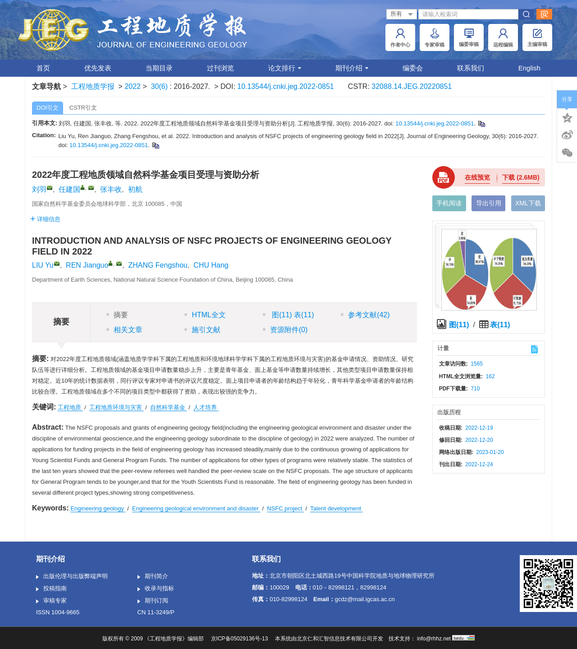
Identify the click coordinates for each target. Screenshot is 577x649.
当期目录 (159, 68)
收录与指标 (155, 589)
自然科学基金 (168, 407)
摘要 (117, 315)
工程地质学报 (92, 86)
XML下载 (528, 203)
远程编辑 (503, 37)
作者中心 (400, 37)
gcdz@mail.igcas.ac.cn (365, 599)
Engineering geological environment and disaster (196, 508)
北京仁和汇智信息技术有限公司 (334, 638)
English (529, 68)
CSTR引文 (83, 107)
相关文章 (124, 330)
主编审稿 (537, 38)
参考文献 (365, 315)
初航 (135, 189)
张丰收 (111, 189)
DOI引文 (48, 107)
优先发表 (97, 68)
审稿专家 (51, 601)
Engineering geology (97, 508)
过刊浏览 (220, 68)
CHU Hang (210, 265)
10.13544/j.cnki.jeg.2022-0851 (285, 86)
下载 (520, 177)
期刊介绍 (351, 68)
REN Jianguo (87, 265)
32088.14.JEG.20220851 (411, 86)
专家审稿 (434, 37)
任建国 (69, 189)
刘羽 (39, 189)
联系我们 (470, 68)
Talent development (336, 508)
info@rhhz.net (434, 638)
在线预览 (477, 177)
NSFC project (285, 508)
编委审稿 (469, 37)
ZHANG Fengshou (158, 265)
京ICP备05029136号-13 (239, 638)
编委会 (413, 68)
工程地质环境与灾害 (116, 407)
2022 (132, 86)
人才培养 (206, 407)
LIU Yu (43, 265)
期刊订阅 (152, 601)
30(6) (160, 86)
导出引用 (488, 203)
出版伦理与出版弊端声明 (72, 577)
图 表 (288, 315)
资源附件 (285, 330)
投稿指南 (51, 589)
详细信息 (45, 219)
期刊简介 (152, 577)
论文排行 (284, 68)
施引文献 (202, 330)
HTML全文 (205, 315)
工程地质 (70, 407)
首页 (43, 68)
